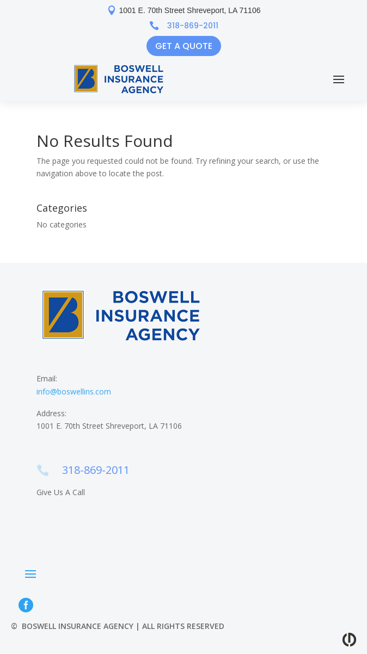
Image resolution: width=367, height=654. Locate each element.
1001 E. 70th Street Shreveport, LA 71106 (190, 10)
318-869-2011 (192, 25)
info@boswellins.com (73, 391)
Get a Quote (183, 46)
